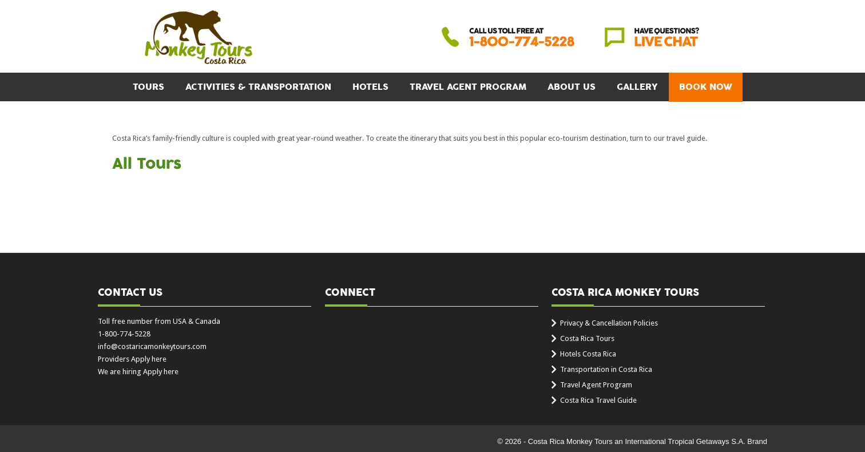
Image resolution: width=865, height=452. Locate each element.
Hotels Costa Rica (588, 354)
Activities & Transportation (258, 87)
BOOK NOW (705, 87)
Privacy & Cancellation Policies (609, 323)
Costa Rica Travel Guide (598, 400)
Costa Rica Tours (587, 338)
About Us (571, 87)
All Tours (146, 164)
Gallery (637, 87)
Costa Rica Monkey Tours (198, 38)
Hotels (370, 87)
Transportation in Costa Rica (606, 369)
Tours (148, 87)
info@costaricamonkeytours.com (152, 346)
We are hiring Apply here (138, 371)
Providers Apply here (132, 359)
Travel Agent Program (468, 87)
